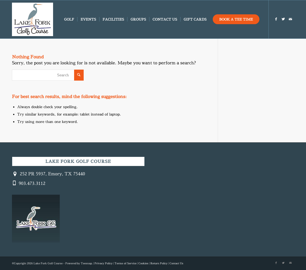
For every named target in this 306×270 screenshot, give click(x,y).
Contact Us (176, 263)
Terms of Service (126, 263)
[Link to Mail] (290, 19)
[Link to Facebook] (276, 19)
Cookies (143, 263)
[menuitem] (69, 19)
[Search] (48, 75)
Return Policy (159, 263)
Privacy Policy (103, 263)
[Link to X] (283, 19)
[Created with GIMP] (32, 19)
